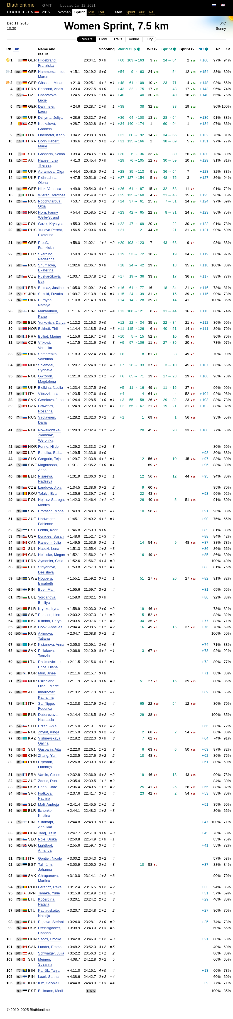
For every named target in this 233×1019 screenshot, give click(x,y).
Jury (149, 39)
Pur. (91, 12)
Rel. (102, 12)
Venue (134, 39)
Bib (16, 49)
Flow (103, 39)
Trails (118, 39)
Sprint (130, 12)
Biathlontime (21, 5)
